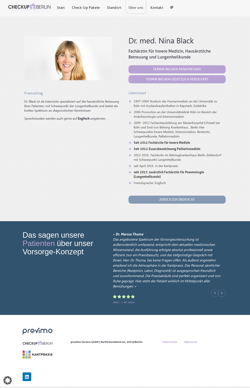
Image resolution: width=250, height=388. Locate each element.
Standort (122, 8)
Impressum (190, 343)
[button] (215, 294)
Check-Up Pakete (94, 8)
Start (69, 8)
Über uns (144, 8)
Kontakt (165, 8)
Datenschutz (169, 343)
